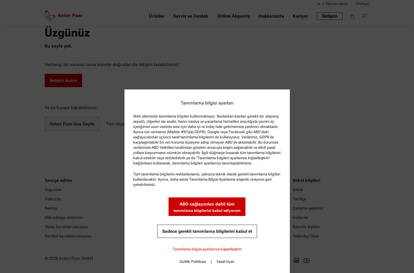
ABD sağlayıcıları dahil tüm (207, 207)
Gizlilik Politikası (193, 261)
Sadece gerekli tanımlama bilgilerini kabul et (207, 231)
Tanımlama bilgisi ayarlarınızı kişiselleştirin (207, 249)
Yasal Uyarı (225, 261)
